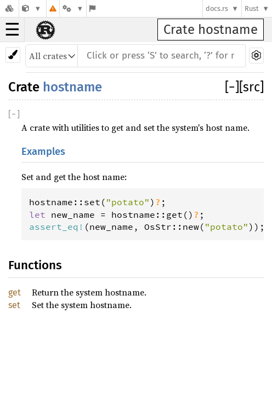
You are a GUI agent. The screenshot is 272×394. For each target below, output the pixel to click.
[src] (251, 87)
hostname (72, 87)
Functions (35, 265)
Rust (252, 8)
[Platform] (73, 8)
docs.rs (217, 8)
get (14, 292)
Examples (43, 152)
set (14, 305)
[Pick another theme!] (12, 55)
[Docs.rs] (9, 8)
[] (232, 87)
